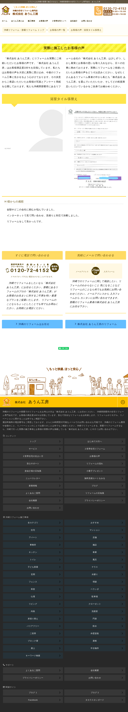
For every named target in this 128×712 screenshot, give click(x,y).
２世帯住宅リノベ (59, 21)
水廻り (95, 574)
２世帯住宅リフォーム (94, 449)
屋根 (95, 641)
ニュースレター (33, 478)
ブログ (95, 486)
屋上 (33, 648)
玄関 (33, 574)
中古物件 (95, 648)
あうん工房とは (17, 21)
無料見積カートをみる (94, 478)
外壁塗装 (95, 633)
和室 (33, 589)
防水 (95, 626)
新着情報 (33, 486)
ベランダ (95, 589)
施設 (95, 545)
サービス (33, 449)
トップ (24, 30)
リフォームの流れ (94, 463)
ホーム (4, 21)
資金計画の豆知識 (33, 471)
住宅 (33, 530)
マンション (95, 530)
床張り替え (33, 619)
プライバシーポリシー (94, 500)
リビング (33, 604)
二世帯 (33, 633)
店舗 (95, 537)
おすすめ (95, 522)
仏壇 (33, 596)
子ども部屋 (33, 567)
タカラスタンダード (94, 700)
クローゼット (95, 604)
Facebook (33, 700)
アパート (33, 537)
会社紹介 (73, 21)
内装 (33, 611)
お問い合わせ (86, 21)
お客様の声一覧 (57, 30)
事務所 (33, 545)
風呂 (95, 559)
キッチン (33, 552)
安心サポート (33, 463)
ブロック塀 (33, 641)
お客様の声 (43, 21)
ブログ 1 (33, 692)
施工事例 (31, 21)
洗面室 (95, 611)
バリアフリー (33, 626)
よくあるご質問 (33, 493)
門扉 (95, 619)
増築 (95, 582)
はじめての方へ (95, 441)
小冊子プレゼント (94, 471)
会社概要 (33, 500)
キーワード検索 (33, 655)
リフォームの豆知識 (94, 493)
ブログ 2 (95, 692)
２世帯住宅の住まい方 (33, 456)
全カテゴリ (33, 522)
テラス (95, 567)
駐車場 (95, 596)
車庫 (95, 552)
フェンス (33, 582)
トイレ (33, 559)
